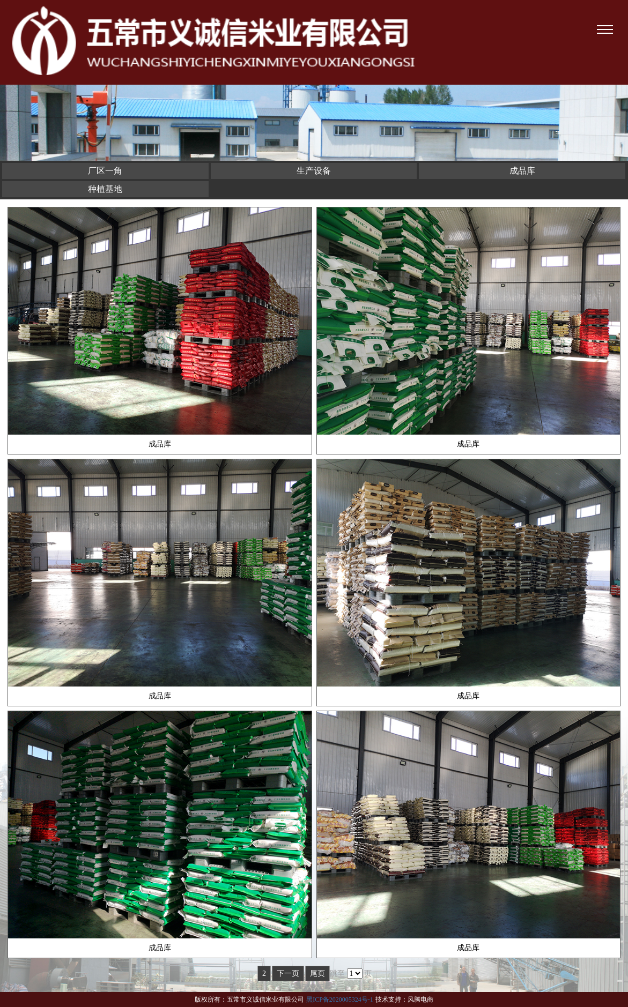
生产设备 (314, 170)
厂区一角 (105, 170)
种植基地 (105, 188)
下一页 (288, 973)
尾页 (317, 973)
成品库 (522, 170)
